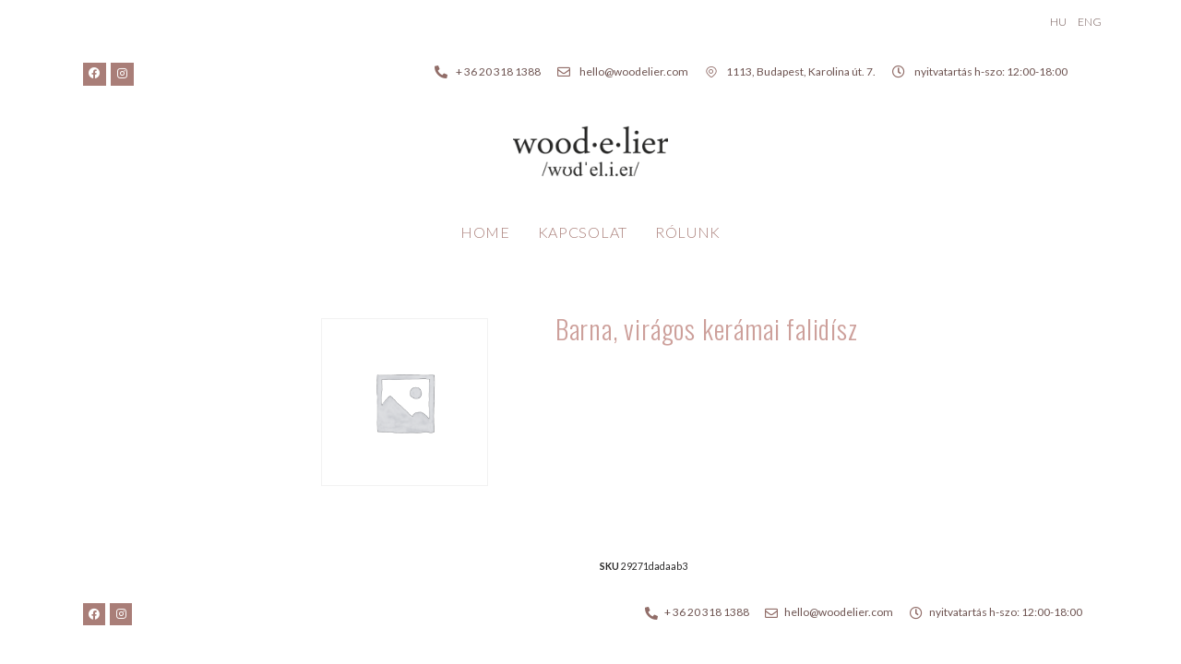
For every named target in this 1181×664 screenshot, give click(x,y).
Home (485, 232)
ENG (1090, 22)
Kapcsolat (582, 232)
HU (1058, 22)
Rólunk (688, 232)
